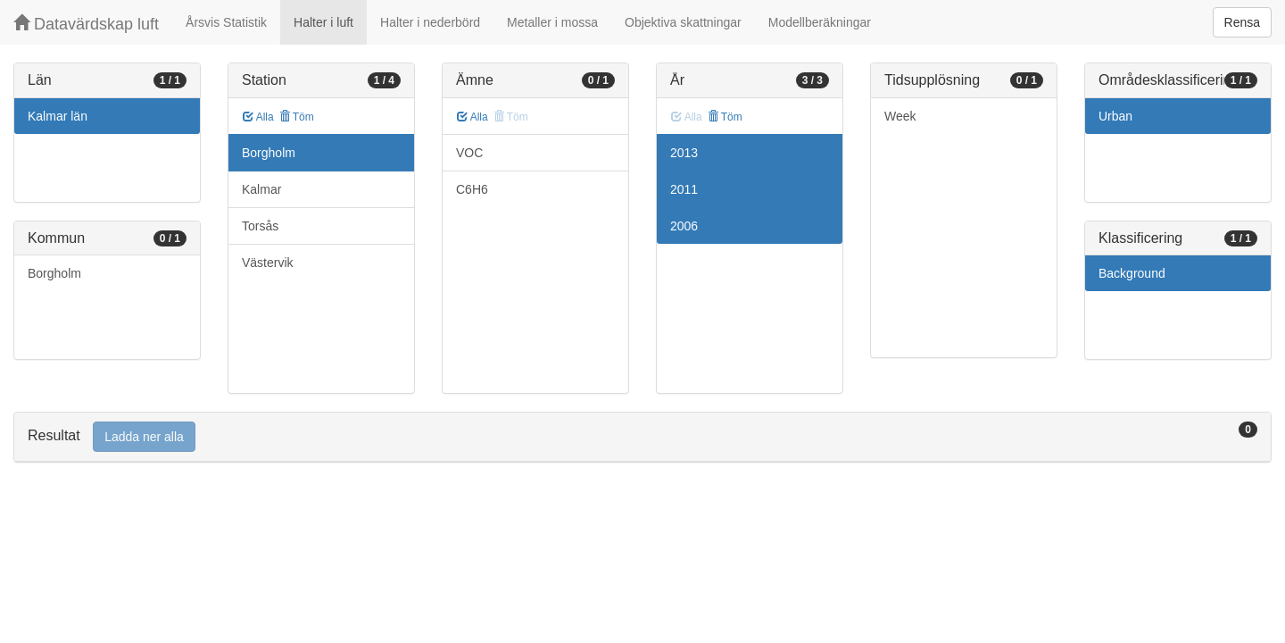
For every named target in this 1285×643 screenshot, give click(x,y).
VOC (469, 153)
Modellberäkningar (819, 22)
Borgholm (54, 273)
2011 (684, 189)
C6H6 (472, 189)
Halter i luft (323, 22)
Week (900, 116)
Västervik (268, 262)
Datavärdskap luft (86, 23)
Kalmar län (57, 116)
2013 (684, 153)
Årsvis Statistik (226, 22)
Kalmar (261, 189)
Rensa (1242, 22)
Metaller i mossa (552, 22)
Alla (258, 117)
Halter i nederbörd (430, 22)
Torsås (260, 226)
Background (1131, 273)
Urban (1115, 116)
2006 (684, 226)
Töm (296, 117)
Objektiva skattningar (683, 22)
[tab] (642, 437)
